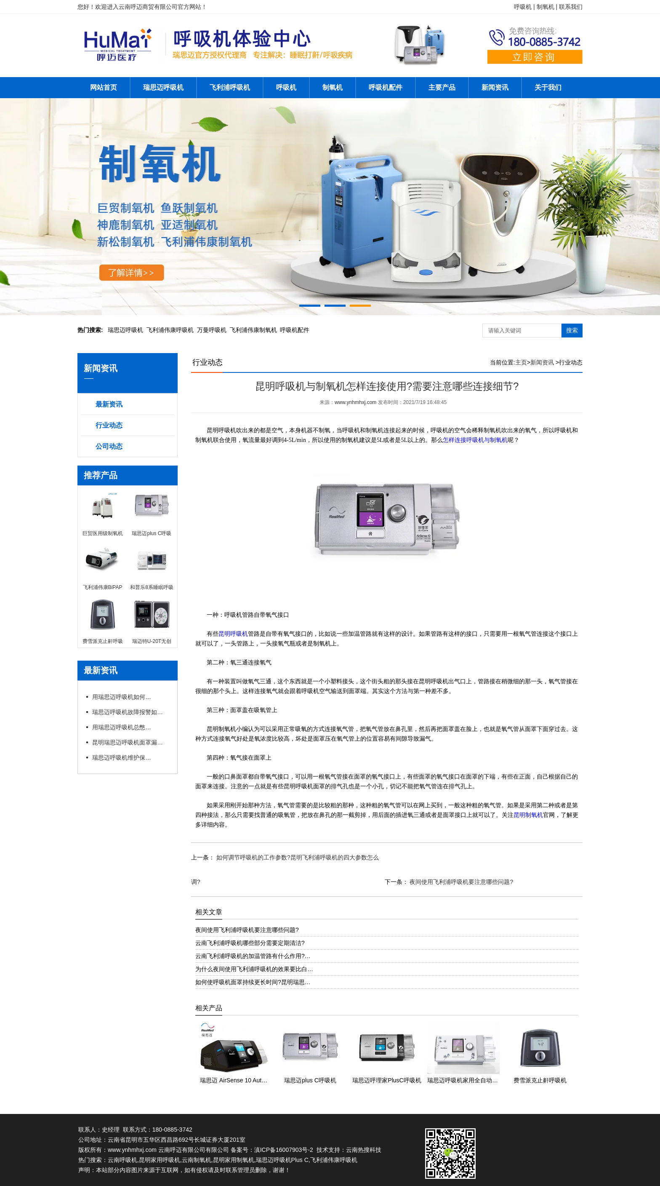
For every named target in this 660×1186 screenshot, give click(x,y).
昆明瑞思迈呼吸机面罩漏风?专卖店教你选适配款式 (130, 742)
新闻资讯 (495, 87)
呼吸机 (286, 87)
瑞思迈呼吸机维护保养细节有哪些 (121, 757)
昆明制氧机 (528, 815)
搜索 (572, 330)
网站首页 (103, 87)
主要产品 (441, 87)
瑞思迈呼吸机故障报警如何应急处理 (130, 712)
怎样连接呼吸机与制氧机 (475, 440)
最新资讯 (109, 404)
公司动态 (109, 446)
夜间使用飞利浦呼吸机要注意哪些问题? (461, 881)
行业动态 (109, 425)
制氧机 (332, 87)
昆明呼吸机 (233, 634)
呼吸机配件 (385, 87)
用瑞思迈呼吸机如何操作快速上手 (121, 696)
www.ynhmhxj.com (355, 402)
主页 (521, 362)
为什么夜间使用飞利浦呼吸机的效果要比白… (254, 969)
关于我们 (548, 87)
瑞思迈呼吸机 (163, 87)
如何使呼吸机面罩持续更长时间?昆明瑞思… (253, 982)
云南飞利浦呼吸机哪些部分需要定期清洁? (250, 943)
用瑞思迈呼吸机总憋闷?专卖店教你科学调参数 (121, 727)
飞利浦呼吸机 (230, 87)
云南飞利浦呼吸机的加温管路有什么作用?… (253, 956)
